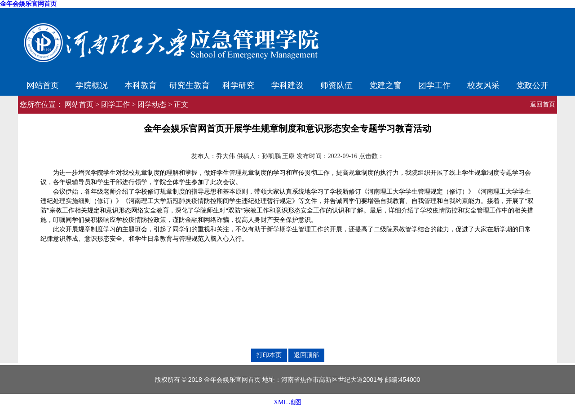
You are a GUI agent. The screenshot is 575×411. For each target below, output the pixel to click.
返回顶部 (306, 354)
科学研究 (238, 85)
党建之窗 (385, 85)
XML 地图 (287, 402)
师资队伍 (336, 85)
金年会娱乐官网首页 (28, 3)
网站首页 (43, 85)
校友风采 (483, 85)
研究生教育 (189, 85)
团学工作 (434, 85)
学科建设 (287, 85)
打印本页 (269, 354)
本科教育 (140, 85)
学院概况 (91, 85)
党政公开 (532, 85)
